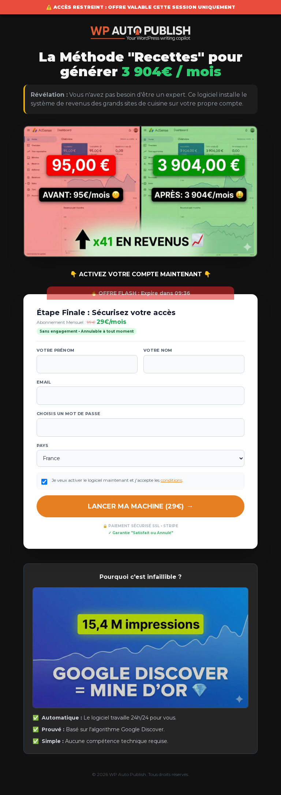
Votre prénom (55, 350)
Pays (42, 445)
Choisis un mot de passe (68, 413)
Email (44, 382)
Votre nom (157, 350)
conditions (171, 480)
